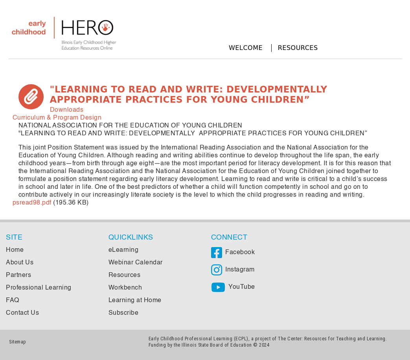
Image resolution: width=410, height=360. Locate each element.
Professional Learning (39, 288)
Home (15, 250)
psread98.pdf (32, 203)
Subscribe (123, 313)
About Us (19, 263)
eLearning (123, 250)
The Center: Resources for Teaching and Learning (332, 339)
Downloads (67, 110)
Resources (298, 48)
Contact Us (22, 313)
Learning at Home (135, 300)
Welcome (246, 48)
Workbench (125, 288)
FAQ (12, 300)
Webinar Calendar (135, 263)
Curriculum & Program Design (57, 118)
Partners (18, 275)
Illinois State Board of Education (217, 345)
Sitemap (17, 342)
